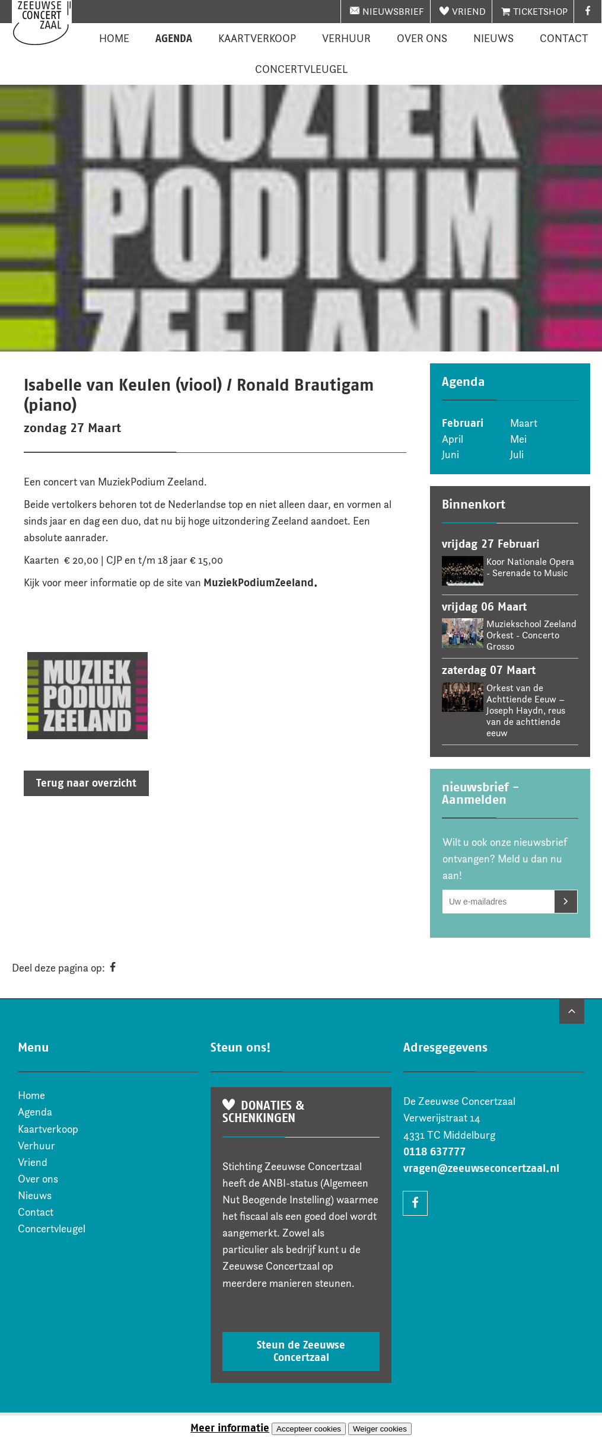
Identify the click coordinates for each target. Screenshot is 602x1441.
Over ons (422, 38)
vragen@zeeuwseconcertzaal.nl (481, 1168)
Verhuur (346, 38)
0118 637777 (434, 1152)
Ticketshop (540, 11)
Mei (518, 439)
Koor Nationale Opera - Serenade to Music (530, 567)
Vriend (469, 11)
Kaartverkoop (257, 38)
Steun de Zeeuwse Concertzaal (301, 1351)
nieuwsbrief (393, 11)
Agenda (173, 38)
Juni (450, 454)
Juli (517, 454)
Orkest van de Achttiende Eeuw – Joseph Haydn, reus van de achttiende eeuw (525, 710)
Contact (564, 38)
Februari (462, 423)
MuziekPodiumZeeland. (260, 583)
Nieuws (493, 38)
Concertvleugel (301, 69)
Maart (523, 423)
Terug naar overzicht (86, 783)
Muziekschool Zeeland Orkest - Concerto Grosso (531, 635)
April (452, 439)
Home (114, 38)
